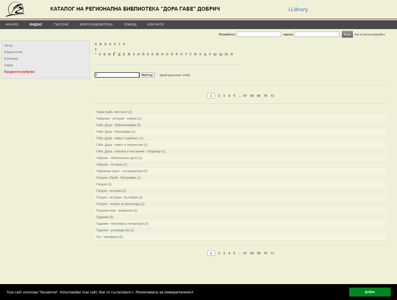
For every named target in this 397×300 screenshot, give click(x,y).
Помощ (130, 24)
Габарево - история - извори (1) (119, 118)
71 (272, 96)
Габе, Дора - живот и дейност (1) (119, 138)
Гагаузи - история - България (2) (119, 197)
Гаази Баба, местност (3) (114, 112)
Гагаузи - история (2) (111, 191)
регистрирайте (374, 34)
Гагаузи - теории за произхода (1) (120, 204)
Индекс (36, 24)
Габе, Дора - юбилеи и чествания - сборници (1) (131, 151)
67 (245, 96)
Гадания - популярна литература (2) (122, 223)
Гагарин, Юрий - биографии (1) (118, 177)
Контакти (156, 24)
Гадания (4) (104, 217)
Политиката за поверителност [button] (165, 292)
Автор (8, 45)
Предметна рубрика (19, 72)
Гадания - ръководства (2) (115, 230)
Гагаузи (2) (104, 184)
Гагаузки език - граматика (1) (116, 210)
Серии (8, 65)
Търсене (61, 24)
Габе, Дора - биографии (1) (115, 131)
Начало (12, 24)
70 (265, 96)
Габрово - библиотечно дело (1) (119, 158)
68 (252, 96)
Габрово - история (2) (111, 164)
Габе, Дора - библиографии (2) (118, 125)
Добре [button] (370, 292)
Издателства (13, 52)
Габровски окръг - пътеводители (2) (121, 171)
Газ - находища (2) (109, 237)
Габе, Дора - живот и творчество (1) (122, 145)
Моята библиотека (96, 24)
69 (259, 96)
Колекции (11, 58)
